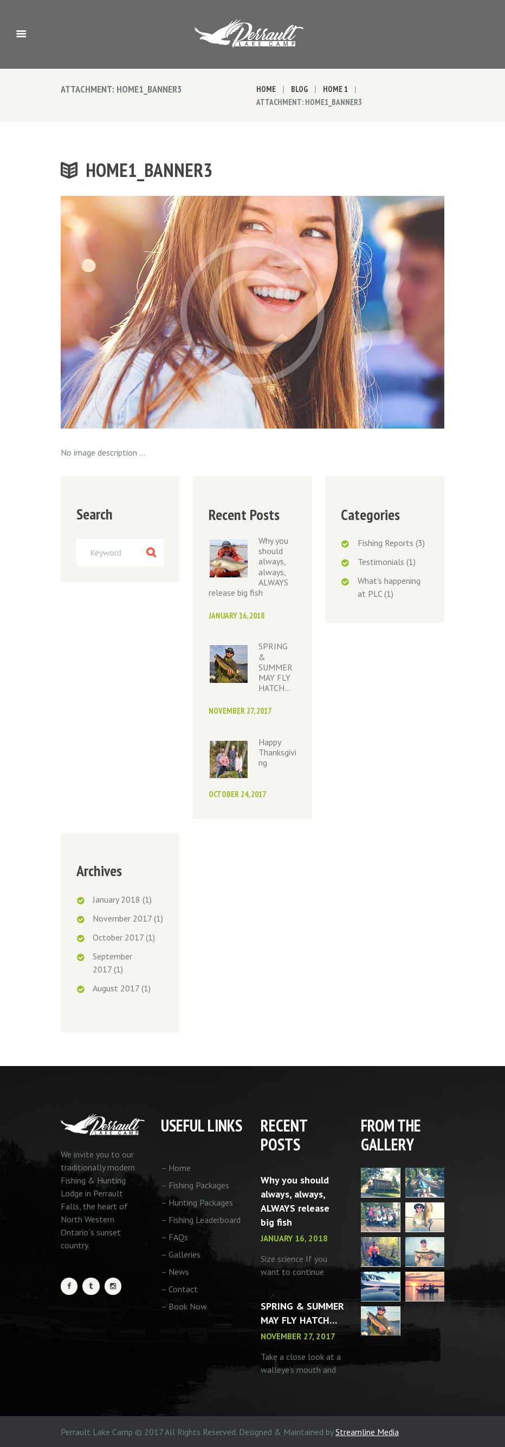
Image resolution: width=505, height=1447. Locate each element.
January (116, 899)
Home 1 (335, 89)
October (118, 937)
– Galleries (180, 1254)
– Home (176, 1167)
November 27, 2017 (240, 711)
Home (266, 89)
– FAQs (174, 1237)
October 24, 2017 (237, 794)
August (116, 988)
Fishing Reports (385, 542)
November (122, 918)
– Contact (179, 1289)
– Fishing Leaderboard (201, 1219)
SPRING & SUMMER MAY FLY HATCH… (275, 667)
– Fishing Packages (195, 1185)
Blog (299, 89)
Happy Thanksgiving (277, 752)
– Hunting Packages (197, 1202)
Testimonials (381, 561)
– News (175, 1271)
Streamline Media (367, 1431)
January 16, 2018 (236, 615)
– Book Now (184, 1306)
